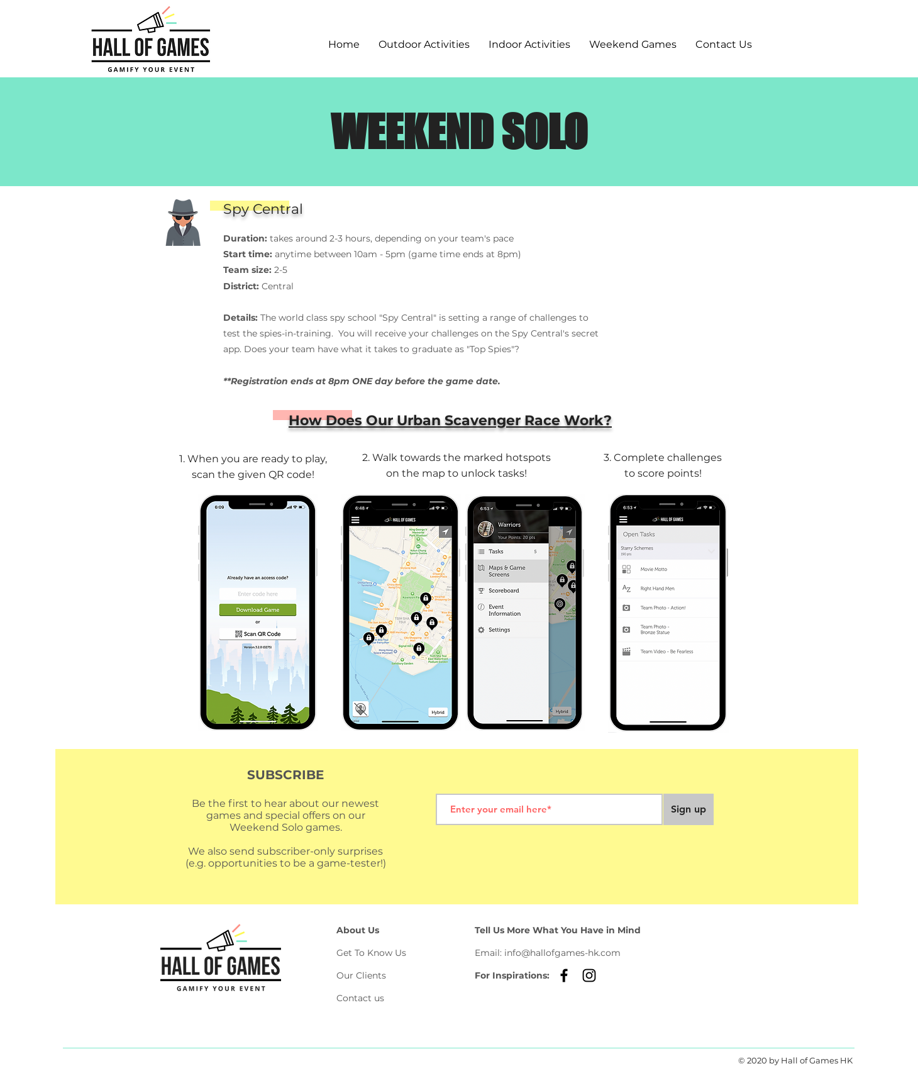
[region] (683, 254)
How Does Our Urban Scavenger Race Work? (450, 420)
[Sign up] (688, 809)
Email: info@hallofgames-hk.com (548, 952)
